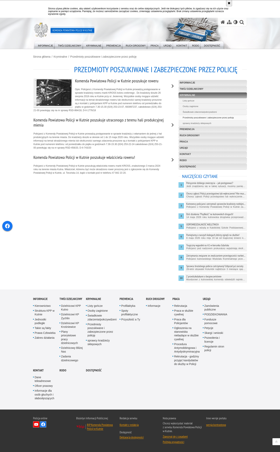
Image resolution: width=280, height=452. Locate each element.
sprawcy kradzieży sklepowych (197, 123)
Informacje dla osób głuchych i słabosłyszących (44, 394)
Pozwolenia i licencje (212, 339)
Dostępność (188, 166)
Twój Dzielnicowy (191, 89)
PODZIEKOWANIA (215, 314)
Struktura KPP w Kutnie (44, 312)
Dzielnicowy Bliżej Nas (72, 349)
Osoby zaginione (190, 106)
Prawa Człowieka (45, 332)
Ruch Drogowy (190, 135)
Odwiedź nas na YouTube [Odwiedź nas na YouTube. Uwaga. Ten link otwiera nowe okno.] (36, 424)
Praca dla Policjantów (181, 321)
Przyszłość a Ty (130, 319)
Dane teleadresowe (43, 379)
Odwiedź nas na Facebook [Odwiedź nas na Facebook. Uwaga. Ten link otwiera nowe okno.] (43, 424)
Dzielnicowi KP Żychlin (70, 316)
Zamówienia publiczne (211, 307)
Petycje (208, 328)
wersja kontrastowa (216, 425)
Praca (184, 141)
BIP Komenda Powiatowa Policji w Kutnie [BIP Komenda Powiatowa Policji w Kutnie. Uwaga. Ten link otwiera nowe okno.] (100, 427)
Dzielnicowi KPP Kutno (71, 307)
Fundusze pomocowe (211, 321)
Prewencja (187, 129)
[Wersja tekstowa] (236, 22)
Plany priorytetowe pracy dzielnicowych (69, 337)
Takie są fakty (43, 328)
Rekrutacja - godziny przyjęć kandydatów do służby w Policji (186, 360)
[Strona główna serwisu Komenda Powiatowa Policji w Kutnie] (223, 22)
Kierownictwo (43, 305)
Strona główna (42, 56)
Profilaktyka (128, 305)
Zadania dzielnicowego (69, 358)
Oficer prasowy (44, 385)
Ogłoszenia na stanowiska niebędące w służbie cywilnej (186, 333)
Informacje (187, 82)
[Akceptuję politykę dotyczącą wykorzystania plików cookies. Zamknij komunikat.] (229, 3)
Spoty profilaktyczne (129, 312)
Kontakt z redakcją (129, 425)
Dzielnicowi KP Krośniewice (70, 325)
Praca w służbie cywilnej (183, 312)
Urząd (184, 148)
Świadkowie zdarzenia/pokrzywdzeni (200, 112)
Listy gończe (188, 100)
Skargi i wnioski (213, 332)
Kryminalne (60, 56)
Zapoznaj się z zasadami (175, 436)
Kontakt (185, 154)
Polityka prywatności (173, 442)
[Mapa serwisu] (229, 22)
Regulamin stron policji (214, 348)
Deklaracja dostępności (132, 437)
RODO (183, 160)
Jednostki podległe (40, 321)
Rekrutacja (180, 305)
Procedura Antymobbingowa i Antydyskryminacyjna (187, 348)
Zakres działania (44, 337)
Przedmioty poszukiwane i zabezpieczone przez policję (103, 56)
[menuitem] (45, 45)
